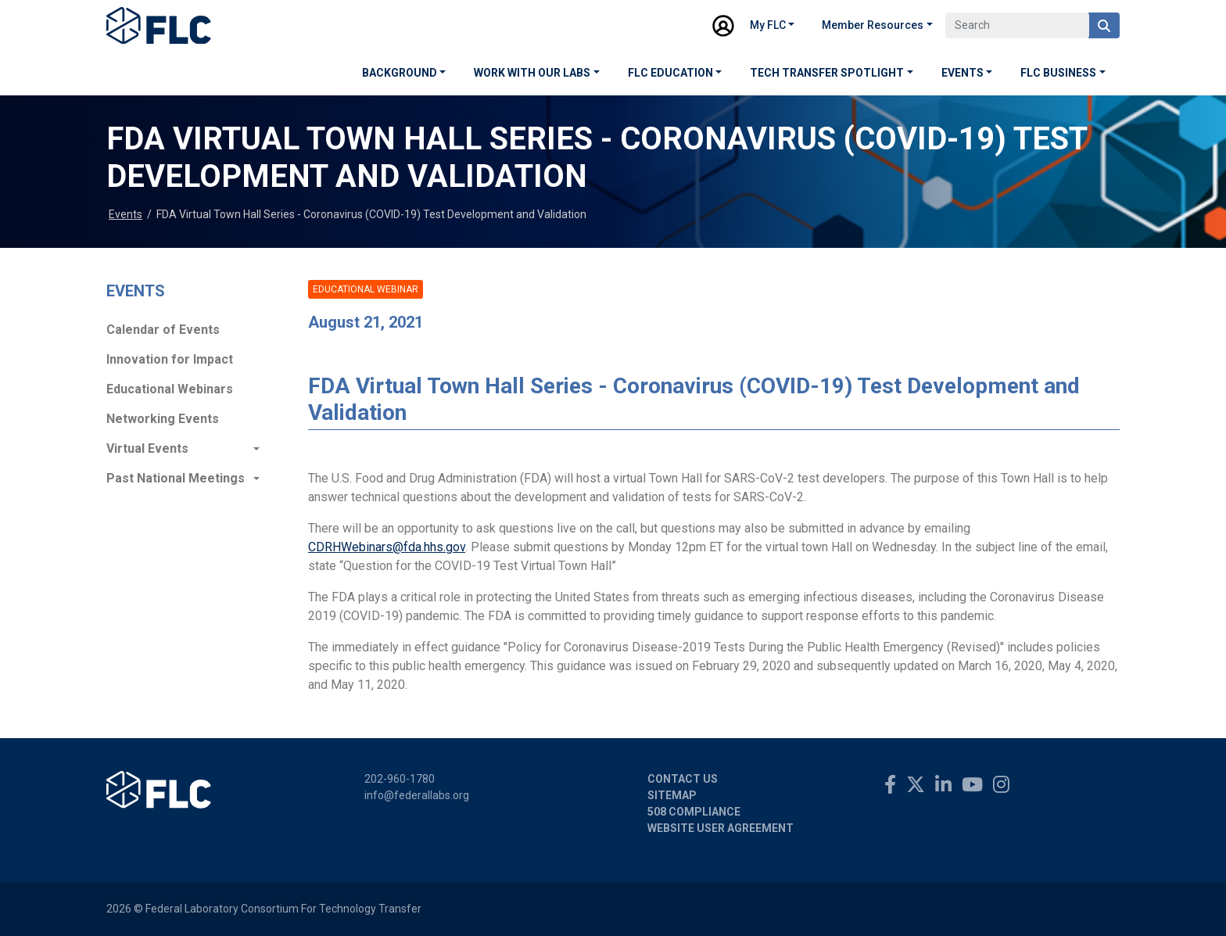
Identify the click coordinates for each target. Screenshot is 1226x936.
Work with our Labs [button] (532, 72)
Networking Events (162, 418)
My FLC (768, 25)
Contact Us (682, 779)
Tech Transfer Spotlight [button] (827, 72)
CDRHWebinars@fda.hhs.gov (386, 547)
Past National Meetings (175, 478)
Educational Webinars (169, 389)
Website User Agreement (720, 828)
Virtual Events (147, 448)
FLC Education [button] (670, 72)
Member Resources (872, 25)
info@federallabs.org (416, 795)
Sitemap (672, 795)
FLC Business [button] (1058, 72)
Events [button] (962, 72)
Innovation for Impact (169, 359)
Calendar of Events (163, 329)
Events (125, 214)
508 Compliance (693, 811)
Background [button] (399, 72)
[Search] (1017, 25)
